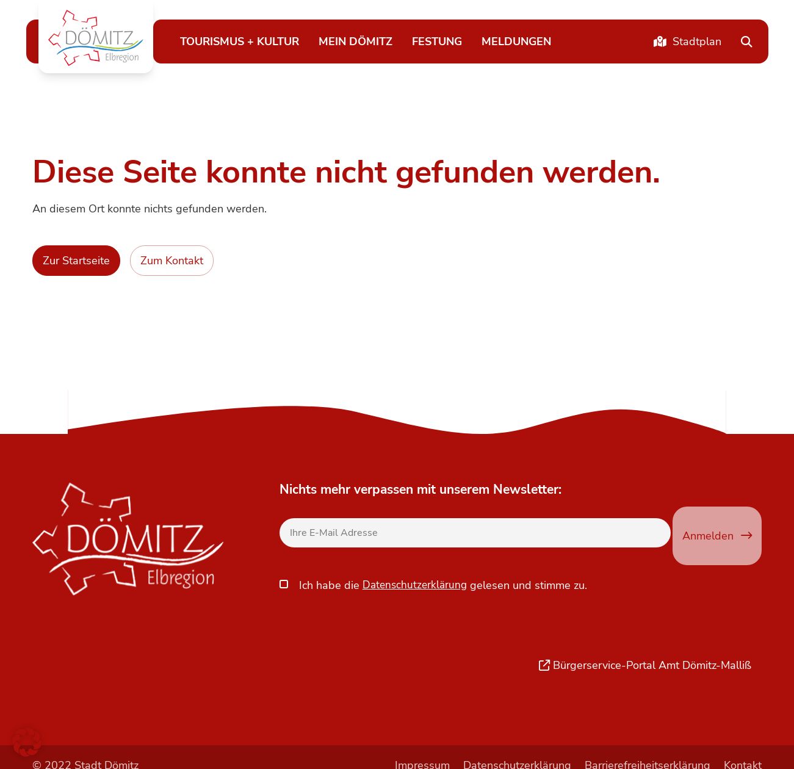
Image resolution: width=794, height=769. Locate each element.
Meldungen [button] (516, 41)
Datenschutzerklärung (417, 570)
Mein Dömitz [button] (355, 41)
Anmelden (717, 535)
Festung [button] (437, 41)
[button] (95, 38)
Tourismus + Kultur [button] (239, 41)
